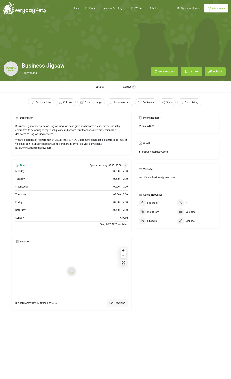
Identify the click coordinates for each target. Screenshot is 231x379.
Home (76, 8)
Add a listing (216, 8)
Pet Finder (90, 8)
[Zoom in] (123, 250)
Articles (154, 8)
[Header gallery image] (115, 40)
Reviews (129, 87)
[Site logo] (25, 7)
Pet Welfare (137, 8)
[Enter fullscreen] (123, 262)
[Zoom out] (123, 255)
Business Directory (112, 8)
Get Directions (117, 303)
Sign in (185, 8)
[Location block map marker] (71, 271)
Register (197, 8)
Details (99, 86)
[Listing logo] (11, 68)
